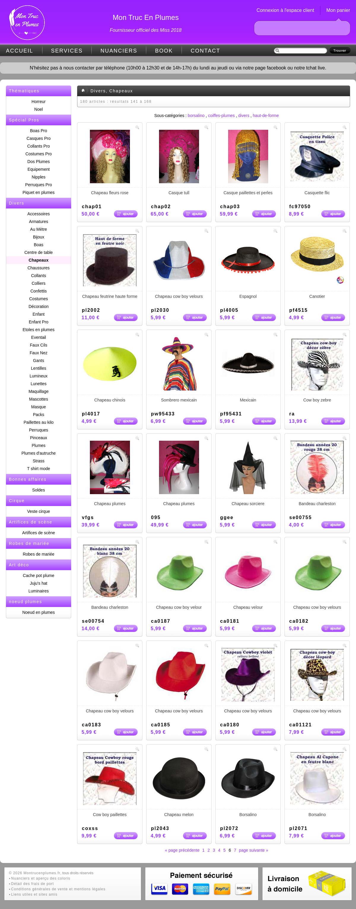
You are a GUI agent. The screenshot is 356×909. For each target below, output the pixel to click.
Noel (38, 109)
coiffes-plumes (221, 115)
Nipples (39, 177)
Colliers (39, 283)
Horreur (38, 101)
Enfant (38, 314)
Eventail (38, 337)
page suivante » (253, 850)
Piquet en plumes (39, 192)
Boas (38, 244)
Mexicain (248, 369)
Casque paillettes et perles (248, 162)
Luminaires (38, 591)
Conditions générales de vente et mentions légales (58, 889)
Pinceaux (38, 437)
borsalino (196, 115)
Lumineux (39, 376)
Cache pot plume (38, 575)
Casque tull (179, 162)
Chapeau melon (179, 784)
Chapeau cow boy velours (179, 266)
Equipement (39, 169)
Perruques (38, 430)
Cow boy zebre (317, 369)
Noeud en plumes (38, 612)
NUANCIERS (119, 51)
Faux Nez (38, 352)
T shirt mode (38, 468)
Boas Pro (38, 130)
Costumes (38, 298)
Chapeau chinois (109, 369)
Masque (38, 406)
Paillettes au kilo (38, 422)
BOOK (164, 51)
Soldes (38, 490)
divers (243, 115)
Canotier (317, 266)
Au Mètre (38, 229)
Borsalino (248, 784)
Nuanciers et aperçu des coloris (40, 878)
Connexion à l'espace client (285, 10)
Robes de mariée (39, 554)
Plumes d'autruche (38, 453)
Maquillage (38, 391)
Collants (38, 275)
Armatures (38, 221)
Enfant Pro (38, 322)
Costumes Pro (39, 153)
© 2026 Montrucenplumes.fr (34, 873)
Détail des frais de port (32, 884)
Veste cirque (38, 511)
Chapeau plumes (109, 473)
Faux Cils (38, 345)
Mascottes (38, 399)
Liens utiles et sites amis (34, 894)
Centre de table (38, 252)
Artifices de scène (38, 532)
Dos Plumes (38, 161)
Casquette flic (317, 162)
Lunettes (39, 383)
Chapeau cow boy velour (179, 577)
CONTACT (205, 51)
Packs (38, 414)
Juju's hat (38, 583)
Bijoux (38, 237)
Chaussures (39, 267)
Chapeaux (39, 260)
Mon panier (338, 10)
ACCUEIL (19, 51)
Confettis (38, 291)
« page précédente (182, 850)
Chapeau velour (248, 577)
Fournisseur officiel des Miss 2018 (146, 30)
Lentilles (38, 368)
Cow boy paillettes (109, 784)
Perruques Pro (38, 184)
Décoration (38, 306)
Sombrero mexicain (179, 369)
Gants (38, 360)
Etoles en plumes (38, 329)
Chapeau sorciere (248, 473)
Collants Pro (38, 146)
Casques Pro (39, 138)
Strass (38, 461)
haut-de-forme (266, 115)
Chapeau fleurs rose (109, 162)
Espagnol (248, 266)
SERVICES (67, 51)
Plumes (39, 445)
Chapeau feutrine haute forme (109, 266)
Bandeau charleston (317, 473)
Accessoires (38, 213)
